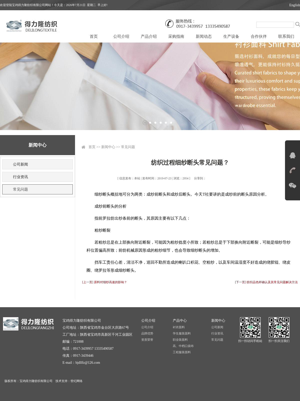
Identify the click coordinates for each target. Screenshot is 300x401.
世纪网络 (76, 381)
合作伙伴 (259, 36)
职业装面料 (180, 339)
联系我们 (286, 36)
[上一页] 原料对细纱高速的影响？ (104, 282)
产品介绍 (149, 36)
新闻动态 (204, 36)
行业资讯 (20, 177)
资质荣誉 (147, 339)
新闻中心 (108, 147)
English (294, 5)
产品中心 (180, 320)
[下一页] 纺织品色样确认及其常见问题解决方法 (266, 282)
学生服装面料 (182, 333)
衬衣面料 (179, 327)
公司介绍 (121, 36)
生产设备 (231, 36)
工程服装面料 (182, 352)
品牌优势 (147, 333)
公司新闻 (20, 164)
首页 (94, 36)
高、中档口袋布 (183, 346)
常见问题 (20, 189)
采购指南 (176, 36)
